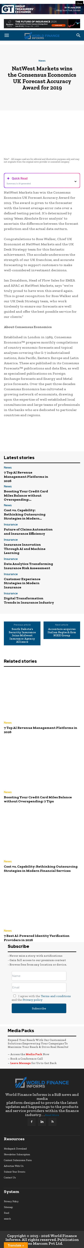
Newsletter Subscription (17, 1154)
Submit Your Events (14, 1171)
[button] (6, 35)
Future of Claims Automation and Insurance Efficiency (28, 531)
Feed (6, 1212)
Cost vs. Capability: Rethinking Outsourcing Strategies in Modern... (24, 514)
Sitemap (8, 1207)
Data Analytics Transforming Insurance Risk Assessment (28, 566)
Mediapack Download (15, 1148)
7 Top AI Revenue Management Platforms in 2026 (26, 476)
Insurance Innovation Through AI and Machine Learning (24, 548)
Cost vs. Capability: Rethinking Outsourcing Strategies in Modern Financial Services (41, 868)
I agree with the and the (41, 998)
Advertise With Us (13, 1165)
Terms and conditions (56, 996)
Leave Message (20, 1063)
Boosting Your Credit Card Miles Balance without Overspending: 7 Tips (38, 799)
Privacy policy (32, 1000)
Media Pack (34, 1054)
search (7, 1218)
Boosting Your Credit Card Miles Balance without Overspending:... (26, 495)
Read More (52, 1115)
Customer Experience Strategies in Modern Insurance (22, 583)
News (42, 61)
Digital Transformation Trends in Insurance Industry (29, 600)
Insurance (11, 524)
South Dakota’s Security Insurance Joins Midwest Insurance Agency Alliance (22, 635)
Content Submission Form (18, 1160)
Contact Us (10, 1177)
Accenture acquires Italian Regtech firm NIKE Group (62, 632)
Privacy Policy (11, 1201)
